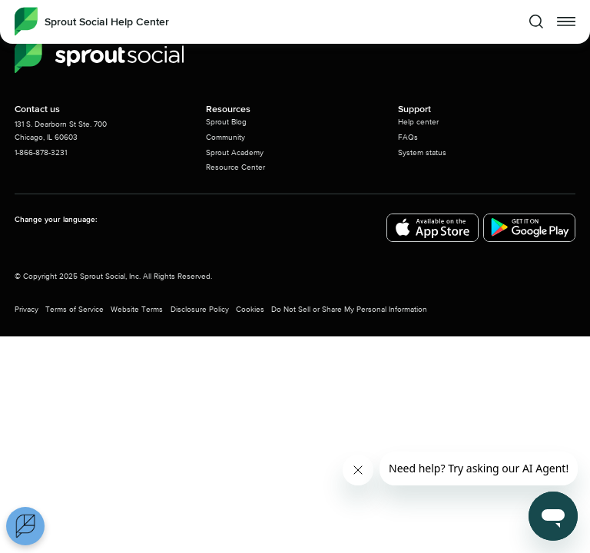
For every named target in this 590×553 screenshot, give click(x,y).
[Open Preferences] (25, 526)
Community (225, 137)
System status (422, 153)
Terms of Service (74, 309)
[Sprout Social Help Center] (92, 21)
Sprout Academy (235, 153)
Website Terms (137, 309)
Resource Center (235, 167)
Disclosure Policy (200, 309)
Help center (418, 122)
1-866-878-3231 (41, 153)
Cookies (250, 309)
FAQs (408, 137)
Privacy (26, 309)
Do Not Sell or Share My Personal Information (349, 309)
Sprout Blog (226, 122)
